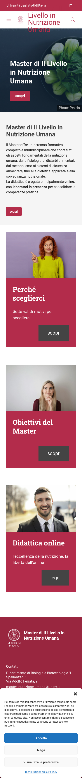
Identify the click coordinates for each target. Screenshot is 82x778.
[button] (75, 693)
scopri (20, 96)
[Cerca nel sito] (72, 19)
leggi (56, 577)
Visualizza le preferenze (41, 762)
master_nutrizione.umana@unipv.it (33, 687)
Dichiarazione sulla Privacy (41, 772)
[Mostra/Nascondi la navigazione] (8, 19)
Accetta (41, 738)
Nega (41, 750)
